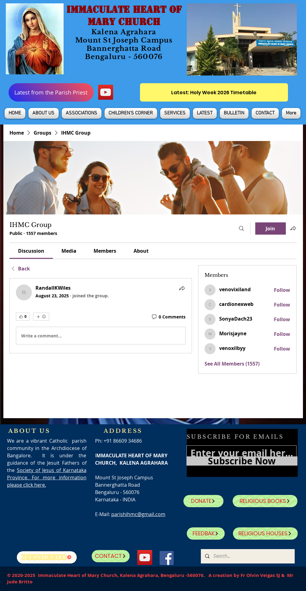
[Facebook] (167, 558)
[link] (31, 250)
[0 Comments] (168, 317)
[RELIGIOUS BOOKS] (265, 501)
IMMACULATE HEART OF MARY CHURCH (124, 15)
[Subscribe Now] (241, 461)
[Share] (182, 288)
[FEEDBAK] (206, 533)
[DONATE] (203, 501)
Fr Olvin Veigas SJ (260, 575)
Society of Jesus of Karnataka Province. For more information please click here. (47, 477)
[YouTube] (105, 92)
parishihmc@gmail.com (138, 514)
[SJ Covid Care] (47, 557)
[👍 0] (22, 317)
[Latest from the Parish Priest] (51, 92)
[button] (43, 113)
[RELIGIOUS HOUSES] (265, 533)
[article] (100, 315)
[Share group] (293, 228)
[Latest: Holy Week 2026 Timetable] (214, 92)
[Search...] (247, 556)
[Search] (241, 228)
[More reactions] (41, 317)
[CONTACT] (111, 556)
